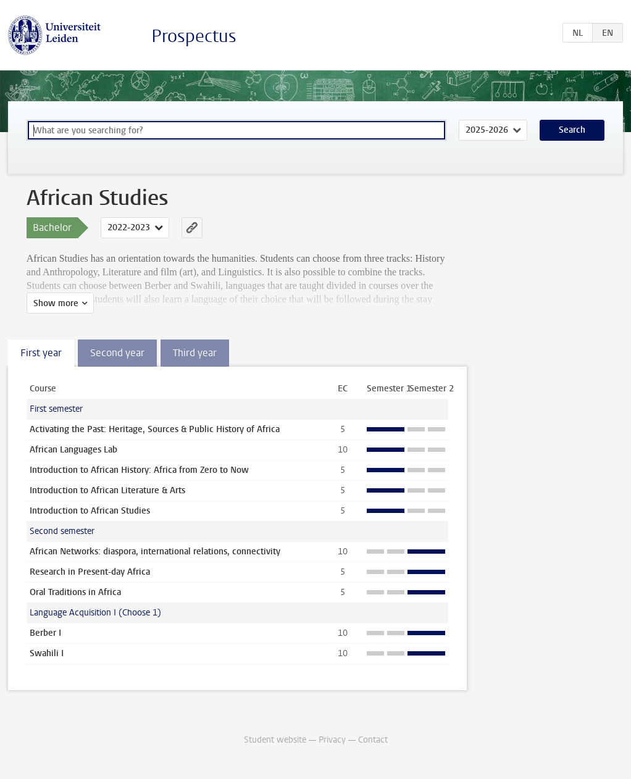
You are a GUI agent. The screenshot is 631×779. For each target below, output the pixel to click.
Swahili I (47, 653)
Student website (275, 740)
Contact (373, 740)
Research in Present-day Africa (90, 572)
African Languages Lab (73, 450)
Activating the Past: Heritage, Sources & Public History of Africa (155, 429)
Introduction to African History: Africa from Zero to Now (139, 470)
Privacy (332, 740)
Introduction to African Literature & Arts (107, 490)
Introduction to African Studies (90, 511)
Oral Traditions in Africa (75, 592)
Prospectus (193, 36)
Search (572, 130)
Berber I (45, 633)
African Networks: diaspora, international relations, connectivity (155, 551)
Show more (55, 303)
